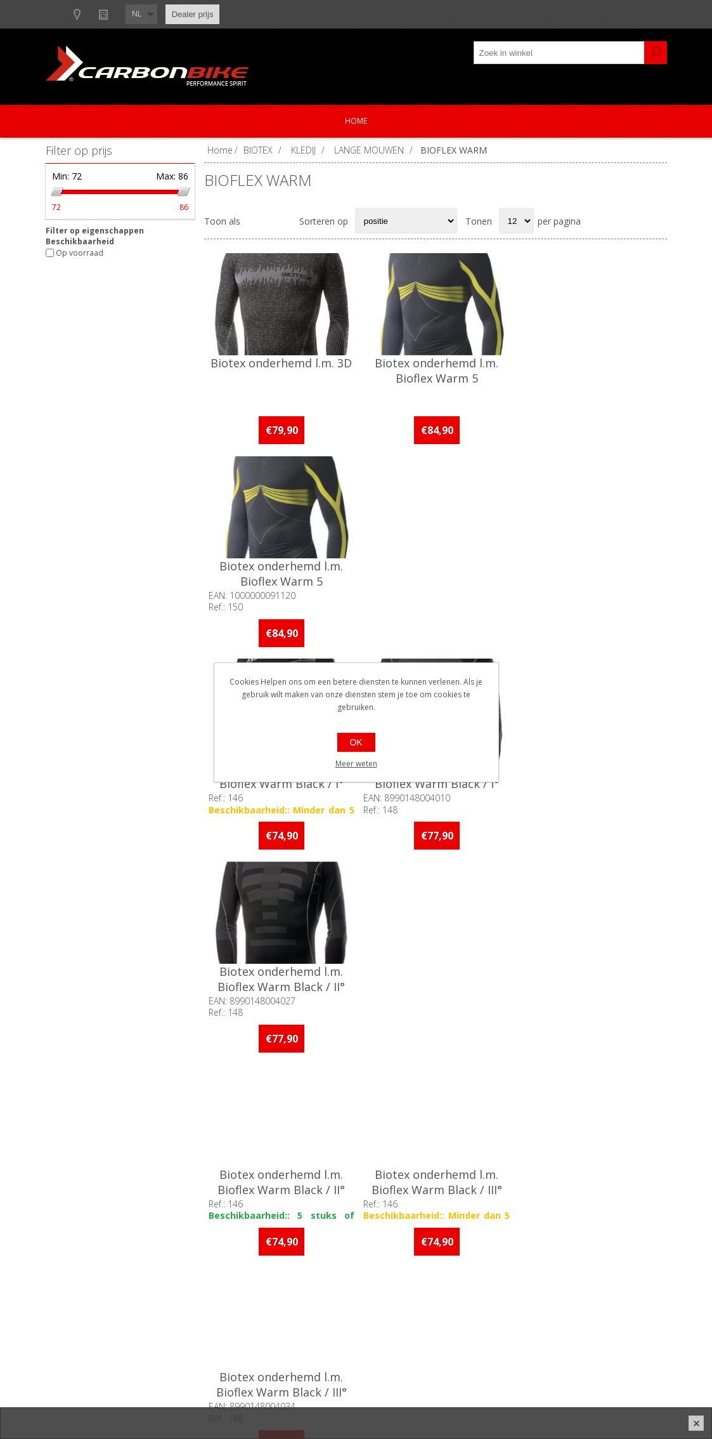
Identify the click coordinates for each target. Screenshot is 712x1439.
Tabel (256, 220)
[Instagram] (259, 1130)
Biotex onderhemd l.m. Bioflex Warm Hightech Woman (435, 984)
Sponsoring (80, 1333)
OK (355, 742)
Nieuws (243, 14)
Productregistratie (324, 1291)
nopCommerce (468, 1395)
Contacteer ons (319, 1271)
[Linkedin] (294, 1130)
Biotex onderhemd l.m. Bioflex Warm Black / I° (281, 572)
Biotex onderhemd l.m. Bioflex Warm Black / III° (589, 774)
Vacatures (77, 1312)
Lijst (281, 220)
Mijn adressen (547, 1291)
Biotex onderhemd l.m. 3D (281, 363)
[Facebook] (224, 1130)
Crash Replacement (327, 1333)
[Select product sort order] (406, 220)
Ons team (77, 1291)
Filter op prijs (79, 150)
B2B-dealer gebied (95, 14)
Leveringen (540, 1312)
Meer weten (356, 763)
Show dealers (179, 14)
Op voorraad (79, 252)
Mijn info (536, 1271)
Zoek (655, 52)
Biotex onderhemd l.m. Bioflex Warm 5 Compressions (435, 378)
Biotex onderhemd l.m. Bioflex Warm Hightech (281, 976)
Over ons (75, 1271)
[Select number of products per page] (516, 220)
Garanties (307, 1312)
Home (356, 120)
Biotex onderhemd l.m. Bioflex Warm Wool (589, 976)
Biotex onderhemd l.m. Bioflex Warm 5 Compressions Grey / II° (589, 378)
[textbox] (559, 52)
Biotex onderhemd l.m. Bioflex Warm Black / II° (589, 572)
